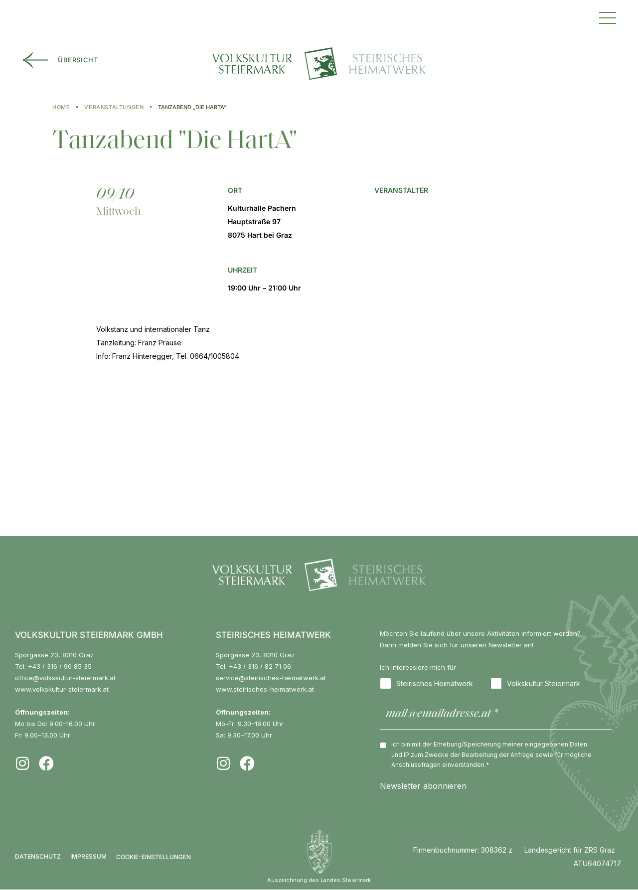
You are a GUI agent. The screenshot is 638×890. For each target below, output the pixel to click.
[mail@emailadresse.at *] (496, 715)
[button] (607, 16)
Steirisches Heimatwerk (426, 683)
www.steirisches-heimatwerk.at (265, 689)
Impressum (88, 857)
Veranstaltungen (114, 107)
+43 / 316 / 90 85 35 (60, 666)
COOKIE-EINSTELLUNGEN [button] (153, 857)
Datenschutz (38, 857)
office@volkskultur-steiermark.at (65, 678)
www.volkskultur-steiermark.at (62, 689)
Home (61, 107)
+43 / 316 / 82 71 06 (260, 666)
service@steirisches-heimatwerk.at (271, 678)
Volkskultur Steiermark (535, 683)
